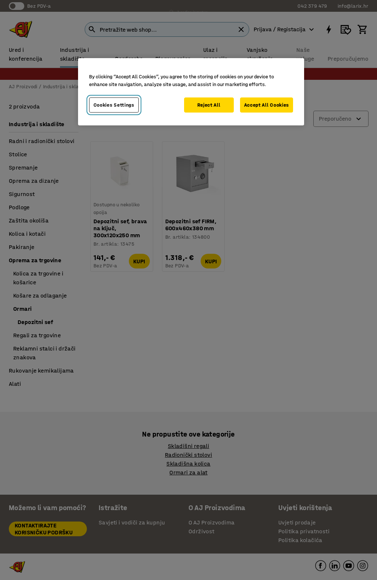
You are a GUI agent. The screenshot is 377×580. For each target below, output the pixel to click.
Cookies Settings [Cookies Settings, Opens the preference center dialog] (114, 105)
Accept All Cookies (266, 105)
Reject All (209, 105)
